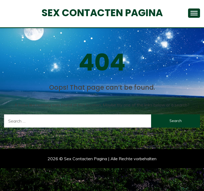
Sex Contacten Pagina (102, 13)
